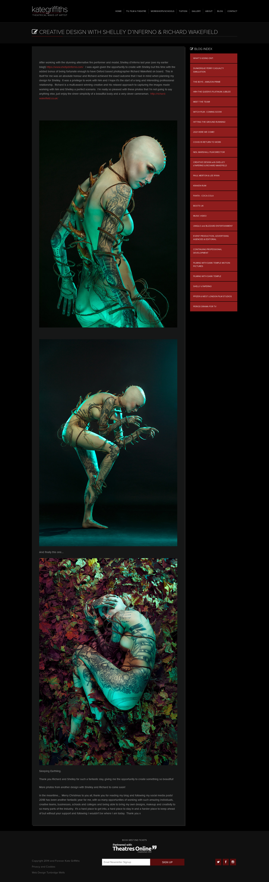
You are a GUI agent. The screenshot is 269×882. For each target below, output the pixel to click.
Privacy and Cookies (43, 866)
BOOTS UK (198, 205)
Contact (232, 11)
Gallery (196, 11)
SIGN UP (167, 862)
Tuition (183, 11)
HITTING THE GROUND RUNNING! (209, 122)
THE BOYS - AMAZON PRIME (206, 82)
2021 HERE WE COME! (203, 132)
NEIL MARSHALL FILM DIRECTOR (209, 152)
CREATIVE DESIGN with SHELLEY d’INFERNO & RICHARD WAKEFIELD (210, 164)
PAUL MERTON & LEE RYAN (206, 175)
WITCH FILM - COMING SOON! (207, 112)
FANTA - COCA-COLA (203, 195)
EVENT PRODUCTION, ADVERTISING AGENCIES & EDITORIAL (211, 238)
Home (118, 11)
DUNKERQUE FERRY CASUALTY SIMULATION (208, 70)
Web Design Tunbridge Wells (48, 872)
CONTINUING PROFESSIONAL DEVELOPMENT (207, 251)
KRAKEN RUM (199, 185)
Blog (220, 11)
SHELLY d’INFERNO (202, 286)
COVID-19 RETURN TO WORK (207, 142)
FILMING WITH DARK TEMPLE (207, 276)
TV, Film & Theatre (136, 11)
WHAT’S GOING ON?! (203, 58)
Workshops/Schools (162, 11)
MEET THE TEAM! (201, 102)
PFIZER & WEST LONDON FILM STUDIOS (212, 296)
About (209, 11)
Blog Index (201, 49)
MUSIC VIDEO (200, 216)
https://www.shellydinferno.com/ (65, 67)
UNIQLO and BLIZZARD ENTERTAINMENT (213, 226)
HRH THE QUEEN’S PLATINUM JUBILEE (212, 91)
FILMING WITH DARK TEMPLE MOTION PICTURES (211, 265)
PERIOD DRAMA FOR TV (204, 306)
